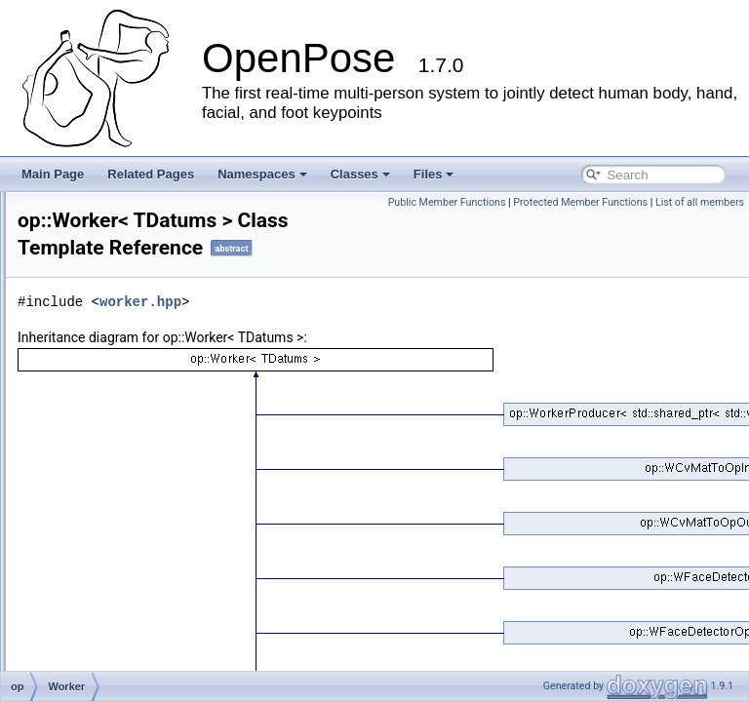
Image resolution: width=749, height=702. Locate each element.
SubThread (109, 247)
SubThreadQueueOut (136, 333)
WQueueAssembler (130, 505)
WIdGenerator (116, 419)
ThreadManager (121, 376)
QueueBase (110, 226)
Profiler (98, 655)
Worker (98, 441)
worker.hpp (384, 329)
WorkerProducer (122, 483)
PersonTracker (118, 569)
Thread (98, 355)
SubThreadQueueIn (131, 290)
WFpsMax (106, 398)
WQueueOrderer (123, 526)
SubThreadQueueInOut (141, 312)
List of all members (699, 223)
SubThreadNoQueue (134, 269)
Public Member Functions (680, 202)
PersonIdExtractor (127, 548)
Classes (360, 174)
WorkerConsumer (126, 462)
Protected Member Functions (580, 223)
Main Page (52, 174)
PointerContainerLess (136, 634)
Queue (97, 205)
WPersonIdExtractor (132, 591)
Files (434, 174)
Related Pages (150, 174)
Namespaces (262, 174)
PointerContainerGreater (144, 612)
